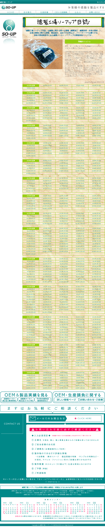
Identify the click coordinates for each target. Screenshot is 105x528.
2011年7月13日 (63, 330)
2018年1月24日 (63, 160)
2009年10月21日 (47, 385)
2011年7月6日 (47, 330)
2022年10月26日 (47, 103)
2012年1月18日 (80, 286)
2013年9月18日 (30, 277)
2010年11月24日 (80, 365)
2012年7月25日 (30, 302)
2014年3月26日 (63, 233)
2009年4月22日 (96, 372)
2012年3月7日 (31, 292)
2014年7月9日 (64, 241)
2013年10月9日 (80, 277)
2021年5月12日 (30, 113)
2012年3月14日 (47, 292)
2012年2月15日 (63, 289)
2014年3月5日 (96, 231)
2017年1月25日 (63, 178)
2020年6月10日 (47, 130)
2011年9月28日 (47, 335)
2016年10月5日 (30, 206)
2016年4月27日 (96, 198)
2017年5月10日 (96, 181)
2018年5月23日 (30, 166)
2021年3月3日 (31, 110)
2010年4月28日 (63, 352)
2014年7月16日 (80, 241)
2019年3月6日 (31, 145)
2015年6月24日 (63, 218)
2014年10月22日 (47, 249)
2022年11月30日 (80, 103)
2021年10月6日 (30, 118)
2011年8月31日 (80, 332)
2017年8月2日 (31, 186)
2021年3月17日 (47, 110)
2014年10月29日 (63, 249)
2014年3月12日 (30, 233)
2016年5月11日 (30, 201)
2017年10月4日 (96, 186)
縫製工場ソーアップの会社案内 (38, 491)
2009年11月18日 (96, 385)
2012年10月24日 (63, 307)
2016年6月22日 (80, 201)
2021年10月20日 (47, 118)
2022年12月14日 (96, 103)
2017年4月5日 (64, 181)
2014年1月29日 (96, 228)
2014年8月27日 (80, 244)
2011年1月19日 (80, 317)
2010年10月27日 (31, 365)
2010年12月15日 (47, 368)
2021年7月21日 (30, 115)
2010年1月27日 (96, 345)
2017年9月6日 (64, 186)
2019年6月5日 (47, 148)
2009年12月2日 (47, 388)
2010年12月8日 (30, 368)
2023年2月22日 (96, 85)
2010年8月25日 (63, 360)
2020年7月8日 (80, 130)
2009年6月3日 (80, 375)
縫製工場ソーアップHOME (10, 12)
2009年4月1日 (47, 372)
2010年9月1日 (80, 360)
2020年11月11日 (63, 135)
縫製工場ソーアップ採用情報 (56, 494)
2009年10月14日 (31, 385)
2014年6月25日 (30, 241)
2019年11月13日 (63, 153)
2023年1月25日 (63, 85)
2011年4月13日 (30, 325)
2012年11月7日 (96, 307)
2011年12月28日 (80, 340)
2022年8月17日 (47, 100)
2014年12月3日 (63, 251)
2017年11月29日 (80, 188)
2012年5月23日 (47, 297)
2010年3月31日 (80, 350)
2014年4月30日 (63, 236)
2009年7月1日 (64, 378)
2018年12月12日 (96, 171)
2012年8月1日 (47, 302)
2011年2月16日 (63, 319)
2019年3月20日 (47, 145)
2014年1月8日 (47, 228)
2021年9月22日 (96, 115)
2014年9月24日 (63, 246)
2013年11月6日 (63, 279)
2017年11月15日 (63, 188)
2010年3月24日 (63, 350)
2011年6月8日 (64, 327)
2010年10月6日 (63, 363)
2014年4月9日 (96, 233)
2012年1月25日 (96, 286)
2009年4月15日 (80, 372)
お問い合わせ (94, 12)
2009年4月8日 (64, 372)
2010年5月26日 (30, 355)
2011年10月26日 (31, 337)
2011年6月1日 (47, 327)
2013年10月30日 (47, 279)
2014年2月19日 (63, 231)
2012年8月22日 (80, 302)
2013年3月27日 (47, 264)
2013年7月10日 (47, 271)
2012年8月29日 (96, 302)
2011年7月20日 (80, 330)
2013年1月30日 (96, 259)
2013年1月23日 (80, 259)
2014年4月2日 (80, 233)
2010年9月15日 (30, 363)
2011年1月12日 (63, 317)
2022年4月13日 (63, 95)
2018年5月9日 (96, 163)
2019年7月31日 (30, 151)
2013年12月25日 (80, 282)
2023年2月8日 (80, 85)
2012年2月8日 (47, 289)
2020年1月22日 (63, 125)
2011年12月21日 (63, 340)
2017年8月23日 (47, 186)
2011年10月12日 (80, 335)
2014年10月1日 (80, 246)
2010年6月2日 (47, 355)
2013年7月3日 (31, 271)
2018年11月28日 (80, 171)
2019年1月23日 (63, 143)
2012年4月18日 (47, 294)
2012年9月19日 (63, 304)
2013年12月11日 (47, 282)
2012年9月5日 (31, 304)
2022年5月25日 (30, 98)
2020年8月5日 (31, 133)
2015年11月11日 (63, 223)
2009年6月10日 (96, 375)
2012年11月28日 (63, 309)
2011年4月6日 (97, 322)
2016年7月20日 (30, 203)
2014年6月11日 (80, 238)
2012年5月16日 (30, 297)
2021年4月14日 (80, 110)
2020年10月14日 (31, 135)
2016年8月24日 (63, 203)
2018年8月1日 (31, 168)
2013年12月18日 (63, 282)
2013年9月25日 (47, 277)
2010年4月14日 (30, 352)
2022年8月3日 (31, 100)
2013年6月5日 (47, 269)
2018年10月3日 (96, 168)
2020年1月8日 (47, 125)
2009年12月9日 (63, 388)
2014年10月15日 (31, 249)
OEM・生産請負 (60, 12)
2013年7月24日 (80, 271)
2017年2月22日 (96, 178)
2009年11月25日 (31, 388)
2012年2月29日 (96, 289)
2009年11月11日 (80, 385)
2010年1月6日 (47, 345)
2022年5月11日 (96, 95)
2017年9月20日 (80, 186)
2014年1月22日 (80, 228)
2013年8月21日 (47, 274)
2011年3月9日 (31, 322)
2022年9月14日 (80, 100)
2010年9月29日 (47, 363)
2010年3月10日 (30, 350)
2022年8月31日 (63, 100)
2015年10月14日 (31, 223)
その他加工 (90, 491)
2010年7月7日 (47, 357)
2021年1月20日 (63, 108)
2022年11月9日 (63, 103)
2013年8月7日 (31, 274)
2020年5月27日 (30, 130)
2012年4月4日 (96, 292)
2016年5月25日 (47, 201)
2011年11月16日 (80, 337)
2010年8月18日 (47, 360)
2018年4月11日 (63, 163)
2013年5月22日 (96, 266)
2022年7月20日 (96, 98)
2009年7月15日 (96, 378)
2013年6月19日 (80, 269)
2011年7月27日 (96, 330)
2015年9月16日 (80, 221)
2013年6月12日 (63, 269)
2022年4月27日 (80, 95)
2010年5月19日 (96, 352)
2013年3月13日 (30, 264)
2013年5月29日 (30, 269)
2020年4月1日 (64, 128)
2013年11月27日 (31, 282)
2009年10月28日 (63, 385)
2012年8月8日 (64, 302)
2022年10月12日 (31, 103)
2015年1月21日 (63, 213)
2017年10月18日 (31, 188)
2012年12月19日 (31, 312)
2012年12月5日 (80, 309)
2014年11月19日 (31, 251)
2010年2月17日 (63, 347)
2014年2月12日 (47, 231)
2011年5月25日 (30, 327)
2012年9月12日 (47, 304)
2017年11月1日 (47, 188)
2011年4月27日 (63, 325)
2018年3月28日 (47, 163)
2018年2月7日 (80, 160)
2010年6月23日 (96, 355)
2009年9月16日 (63, 383)
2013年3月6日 (96, 261)
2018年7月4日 (80, 166)
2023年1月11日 (47, 85)
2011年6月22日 (96, 327)
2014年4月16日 (30, 236)
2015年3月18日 (47, 216)
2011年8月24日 (63, 332)
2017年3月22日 (47, 181)
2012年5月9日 (96, 294)
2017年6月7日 (47, 183)
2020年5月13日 (96, 128)
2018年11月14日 (63, 171)
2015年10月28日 (47, 223)
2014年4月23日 (47, 236)
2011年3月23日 (63, 322)
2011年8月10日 (47, 332)
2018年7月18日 (96, 166)
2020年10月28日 (47, 135)
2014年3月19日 (47, 233)
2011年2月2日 (31, 319)
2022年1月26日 (63, 93)
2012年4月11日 (30, 294)
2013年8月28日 (63, 274)
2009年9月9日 (47, 383)
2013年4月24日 (30, 266)
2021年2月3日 (80, 108)
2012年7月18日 (96, 299)
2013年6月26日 (96, 269)
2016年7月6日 (96, 201)
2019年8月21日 (47, 151)
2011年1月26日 (96, 317)
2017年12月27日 (31, 191)
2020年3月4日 (31, 128)
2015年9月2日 (64, 221)
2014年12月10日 (80, 251)
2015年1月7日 (47, 213)
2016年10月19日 (47, 206)
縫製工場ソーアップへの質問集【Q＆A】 (77, 12)
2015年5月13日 (96, 216)
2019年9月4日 (64, 151)
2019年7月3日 (80, 148)
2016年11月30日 (96, 206)
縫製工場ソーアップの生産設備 (57, 491)
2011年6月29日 (30, 330)
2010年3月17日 (47, 350)
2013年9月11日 (96, 274)
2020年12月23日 (31, 138)
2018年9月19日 (80, 168)
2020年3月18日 (47, 128)
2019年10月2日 (96, 151)
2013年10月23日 (31, 279)
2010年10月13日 (80, 363)
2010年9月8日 (96, 360)
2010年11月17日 (63, 365)
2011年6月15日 (80, 327)
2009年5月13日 (30, 375)
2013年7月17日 (63, 271)
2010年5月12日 (80, 352)
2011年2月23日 (80, 319)
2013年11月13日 (80, 279)
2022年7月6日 (80, 98)
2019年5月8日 (96, 145)
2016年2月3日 (80, 196)
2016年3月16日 (47, 198)
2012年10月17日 (47, 307)
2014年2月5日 (31, 231)
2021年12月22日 (31, 120)
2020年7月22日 (96, 130)
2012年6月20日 (30, 299)
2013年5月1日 (47, 266)
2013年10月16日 (96, 277)
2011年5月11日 (80, 325)
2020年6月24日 (63, 130)
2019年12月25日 (31, 156)
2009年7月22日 (30, 380)
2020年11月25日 (80, 135)
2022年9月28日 (96, 100)
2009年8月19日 (80, 380)
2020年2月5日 (80, 125)
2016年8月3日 (47, 203)
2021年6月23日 (80, 113)
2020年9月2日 (64, 133)
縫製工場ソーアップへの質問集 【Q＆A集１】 (54, 492)
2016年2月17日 (96, 196)
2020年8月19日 (47, 133)
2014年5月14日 (96, 236)
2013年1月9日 (47, 259)
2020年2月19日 (96, 125)
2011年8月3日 (31, 332)
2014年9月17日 (47, 246)
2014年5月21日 (30, 238)
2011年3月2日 (97, 319)
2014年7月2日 (47, 241)
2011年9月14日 (30, 335)
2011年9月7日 (97, 332)
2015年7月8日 (80, 218)
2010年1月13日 (63, 345)
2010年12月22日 (63, 368)
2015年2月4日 (80, 213)
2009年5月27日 (63, 375)
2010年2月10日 (47, 347)
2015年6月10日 (47, 218)
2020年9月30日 (96, 133)
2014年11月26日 (47, 251)
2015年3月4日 (31, 216)
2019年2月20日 (96, 143)
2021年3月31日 (63, 110)
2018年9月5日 (64, 168)
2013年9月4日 (80, 274)
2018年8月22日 (47, 168)
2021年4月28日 (96, 110)
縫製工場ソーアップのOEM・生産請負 (27, 492)
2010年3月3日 (96, 347)
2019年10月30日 (47, 153)
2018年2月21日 (96, 160)
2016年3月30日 (63, 198)
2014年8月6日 (47, 244)
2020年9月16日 (80, 133)
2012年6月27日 (47, 299)
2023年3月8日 (31, 88)
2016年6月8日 (64, 201)
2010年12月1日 (96, 365)
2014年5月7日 (80, 236)
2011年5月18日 (96, 325)
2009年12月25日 (96, 388)
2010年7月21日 (80, 357)
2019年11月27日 (80, 153)
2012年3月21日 (63, 292)
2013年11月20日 (96, 279)
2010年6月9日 (64, 355)
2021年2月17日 (96, 108)
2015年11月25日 (80, 223)
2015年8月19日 (47, 221)
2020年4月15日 (80, 128)
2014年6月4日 (64, 238)
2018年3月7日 (31, 163)
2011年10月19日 (96, 335)
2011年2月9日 (47, 319)
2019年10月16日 (31, 153)
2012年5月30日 (63, 297)
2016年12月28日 (47, 208)
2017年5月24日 (30, 183)
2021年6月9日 (64, 113)
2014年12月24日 (31, 254)
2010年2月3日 (31, 347)
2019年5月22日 (30, 148)
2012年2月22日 (80, 289)
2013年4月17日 (96, 264)
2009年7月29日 (47, 380)
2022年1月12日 (47, 93)
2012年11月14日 (31, 309)
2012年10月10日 (31, 307)
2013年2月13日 (47, 261)
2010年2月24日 (80, 347)
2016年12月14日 (31, 208)
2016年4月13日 (80, 198)
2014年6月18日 (96, 238)
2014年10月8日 (96, 246)
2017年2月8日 (80, 178)
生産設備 (44, 12)
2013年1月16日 (63, 259)
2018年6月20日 (63, 166)
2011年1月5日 (47, 317)
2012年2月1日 (31, 289)
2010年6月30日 (30, 357)
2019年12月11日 (96, 153)
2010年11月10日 (47, 365)
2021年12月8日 (96, 118)
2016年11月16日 (80, 206)
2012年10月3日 (96, 304)
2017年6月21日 (63, 183)
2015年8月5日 (31, 221)
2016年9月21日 (96, 203)
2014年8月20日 (63, 244)
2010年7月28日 (96, 357)
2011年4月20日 (47, 325)
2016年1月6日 (47, 196)
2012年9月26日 (80, 304)
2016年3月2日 (31, 198)
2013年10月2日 (63, 277)
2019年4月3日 (64, 145)
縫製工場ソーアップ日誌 (73, 494)
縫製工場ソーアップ (46, 525)
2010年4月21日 (47, 352)
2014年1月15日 (63, 228)
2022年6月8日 (47, 98)
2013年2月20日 (63, 261)
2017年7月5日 (80, 183)
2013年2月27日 (80, 261)
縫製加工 (72, 491)
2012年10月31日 (80, 307)
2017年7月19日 (96, 183)
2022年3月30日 (47, 95)
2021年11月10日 (63, 118)
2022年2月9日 (80, 93)
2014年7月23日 (96, 241)
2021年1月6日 (47, 108)
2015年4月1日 (64, 216)
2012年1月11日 (63, 286)
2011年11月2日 (47, 337)
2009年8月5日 (64, 380)
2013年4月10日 (80, 264)
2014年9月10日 (30, 246)
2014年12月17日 (96, 251)
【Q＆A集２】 (74, 492)
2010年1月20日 (80, 345)
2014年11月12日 (96, 249)
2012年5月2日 (80, 294)
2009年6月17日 (30, 378)
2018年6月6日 (47, 166)
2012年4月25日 (63, 294)
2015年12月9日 (96, 223)
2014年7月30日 (30, 244)
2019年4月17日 (80, 145)
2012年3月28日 (80, 292)
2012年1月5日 (47, 286)
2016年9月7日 (80, 203)
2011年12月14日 (47, 340)
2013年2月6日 (31, 261)
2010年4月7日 (96, 350)
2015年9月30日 (96, 221)
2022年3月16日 (30, 95)
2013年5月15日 (80, 266)
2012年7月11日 (80, 299)
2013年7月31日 (96, 271)
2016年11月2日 (63, 206)
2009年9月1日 (31, 383)
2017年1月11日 (47, 178)
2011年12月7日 (30, 340)
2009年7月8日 (80, 378)
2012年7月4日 (64, 299)
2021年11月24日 (80, 118)
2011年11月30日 (96, 337)
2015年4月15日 (80, 216)
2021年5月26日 (47, 113)
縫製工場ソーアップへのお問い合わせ (35, 494)
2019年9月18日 (80, 151)
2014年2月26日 (80, 231)
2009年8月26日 (96, 380)
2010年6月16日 (80, 355)
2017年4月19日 (80, 181)
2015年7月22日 (96, 218)
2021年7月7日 (96, 113)
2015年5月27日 (30, 218)
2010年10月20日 (96, 363)
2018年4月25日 (80, 163)
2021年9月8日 (80, 115)
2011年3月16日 (47, 322)
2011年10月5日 (63, 335)
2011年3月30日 (80, 322)
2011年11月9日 (63, 337)
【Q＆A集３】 (84, 492)
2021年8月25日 (63, 115)
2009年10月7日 (96, 383)
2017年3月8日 (31, 181)
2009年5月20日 (47, 375)
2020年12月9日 (96, 135)
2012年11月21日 (47, 309)
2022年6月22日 (63, 98)
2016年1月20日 (63, 196)
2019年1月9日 (47, 143)
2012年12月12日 (96, 309)
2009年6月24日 (47, 378)
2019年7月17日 (96, 148)
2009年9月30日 (80, 383)
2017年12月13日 (96, 188)
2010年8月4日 (31, 360)
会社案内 (27, 12)
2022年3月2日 (96, 93)
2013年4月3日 (64, 264)
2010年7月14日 (63, 357)
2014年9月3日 (96, 244)
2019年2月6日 (80, 143)
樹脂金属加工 (81, 491)
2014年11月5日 (80, 249)
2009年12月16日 (80, 388)
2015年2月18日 (96, 213)
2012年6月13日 (96, 297)
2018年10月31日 (47, 171)
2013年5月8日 (64, 266)
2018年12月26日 (31, 173)
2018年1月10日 (47, 160)
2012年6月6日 (80, 297)
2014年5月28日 (47, 238)
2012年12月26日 (47, 312)
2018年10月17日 (31, 171)
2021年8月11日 (47, 115)
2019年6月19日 (63, 148)
